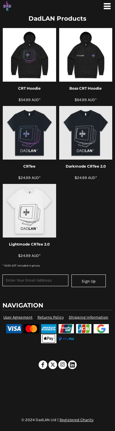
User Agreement (18, 317)
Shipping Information (88, 317)
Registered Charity (76, 419)
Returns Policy (50, 317)
